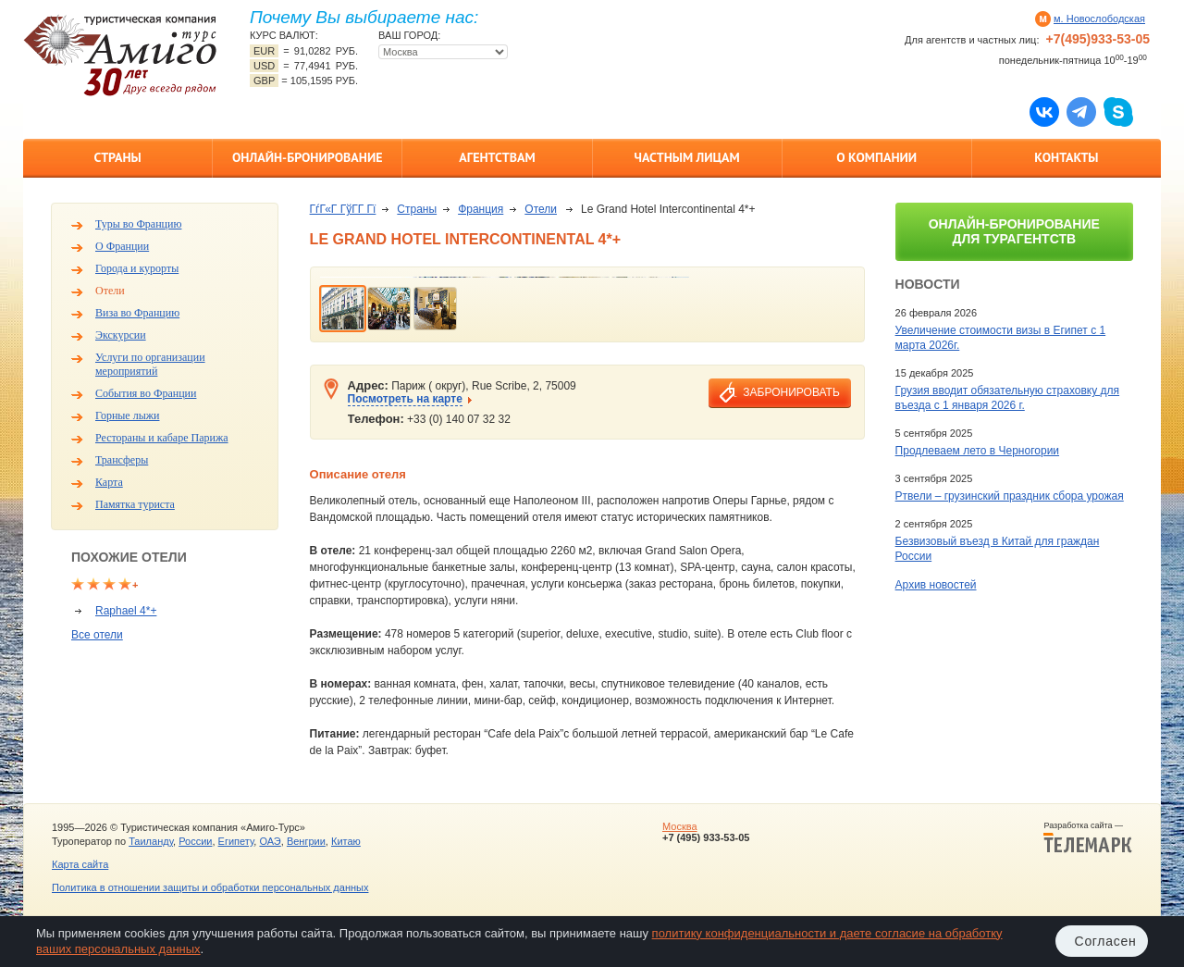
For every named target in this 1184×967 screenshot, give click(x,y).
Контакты (1066, 157)
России (195, 841)
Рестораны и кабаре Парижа (161, 437)
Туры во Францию (138, 223)
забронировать (791, 392)
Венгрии (306, 841)
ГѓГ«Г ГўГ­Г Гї (343, 209)
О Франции (122, 246)
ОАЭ (269, 841)
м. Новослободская (1099, 18)
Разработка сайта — (1087, 837)
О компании (876, 157)
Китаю (346, 841)
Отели (110, 290)
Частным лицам (686, 157)
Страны (117, 157)
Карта (109, 482)
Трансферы (121, 459)
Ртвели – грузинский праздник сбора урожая (1009, 496)
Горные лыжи (127, 415)
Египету (236, 841)
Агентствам (497, 157)
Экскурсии (120, 335)
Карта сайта (80, 864)
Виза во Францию (137, 312)
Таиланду (151, 841)
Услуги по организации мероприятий (150, 364)
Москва (679, 826)
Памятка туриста (135, 504)
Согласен (1106, 941)
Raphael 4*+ (125, 610)
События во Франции (145, 393)
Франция (480, 209)
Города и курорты (137, 268)
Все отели (97, 634)
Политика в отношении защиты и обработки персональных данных (210, 887)
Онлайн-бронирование (307, 157)
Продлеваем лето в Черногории (977, 450)
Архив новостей (936, 584)
